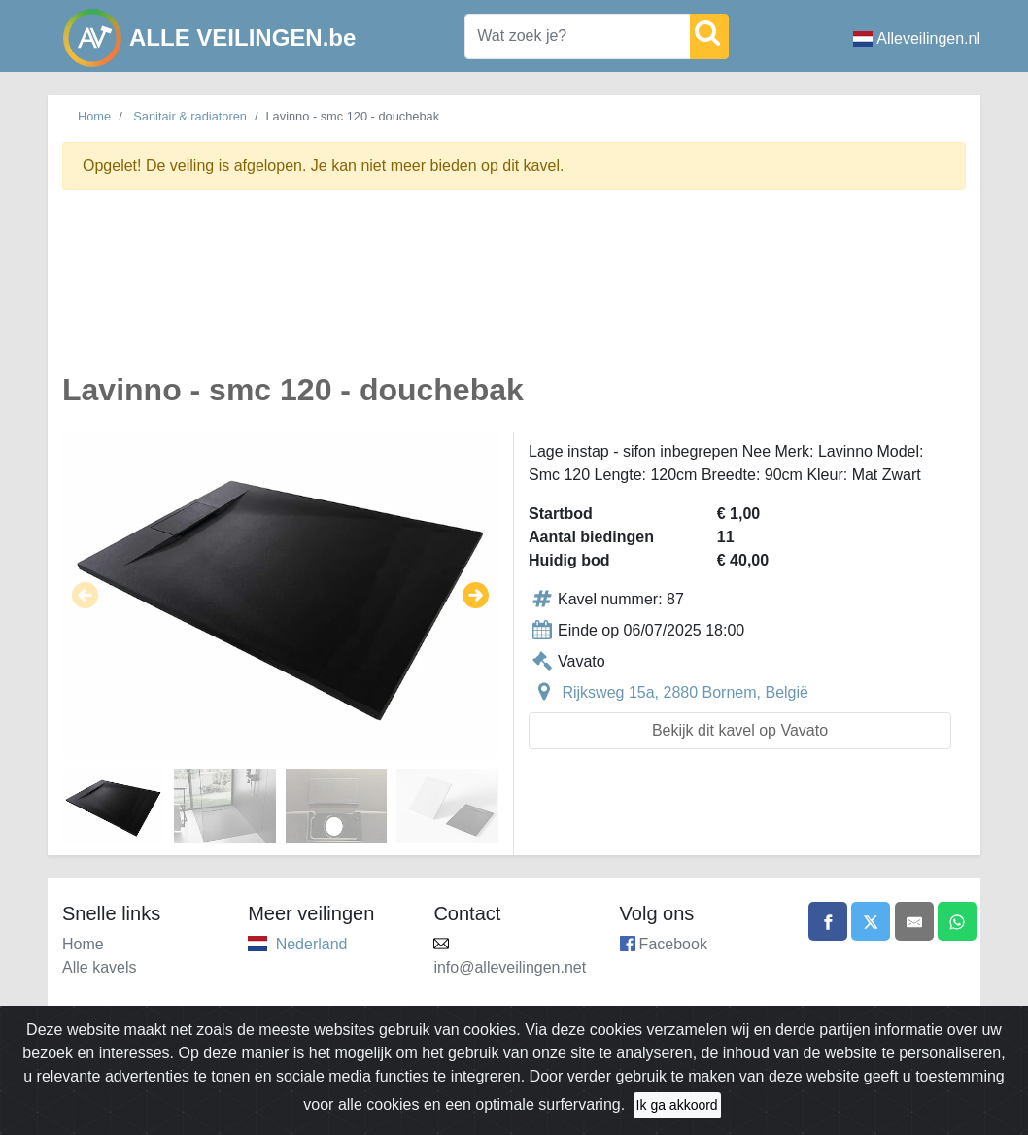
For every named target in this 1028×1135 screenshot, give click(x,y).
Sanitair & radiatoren (190, 116)
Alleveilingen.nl (916, 38)
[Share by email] (914, 921)
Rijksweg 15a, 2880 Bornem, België (684, 692)
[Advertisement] (514, 292)
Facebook (673, 944)
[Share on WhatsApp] (957, 921)
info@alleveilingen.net (509, 967)
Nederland (312, 944)
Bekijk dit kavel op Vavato (740, 730)
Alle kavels (99, 967)
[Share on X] (870, 921)
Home (94, 116)
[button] (85, 595)
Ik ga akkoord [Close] (677, 1105)
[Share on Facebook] (827, 921)
